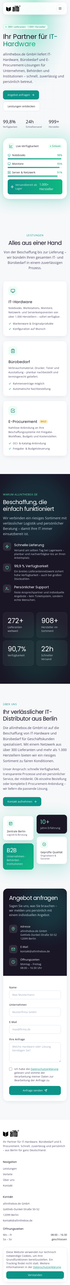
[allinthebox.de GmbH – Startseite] (13, 8)
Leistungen (10, 1168)
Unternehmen (18, 1005)
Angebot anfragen (21, 95)
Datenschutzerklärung (44, 1069)
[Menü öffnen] (60, 8)
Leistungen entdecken (21, 106)
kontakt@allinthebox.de (35, 952)
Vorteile (8, 1174)
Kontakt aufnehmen (22, 802)
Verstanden (35, 1275)
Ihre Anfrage (17, 1040)
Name (13, 988)
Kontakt (8, 1185)
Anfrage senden (35, 1091)
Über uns (9, 1180)
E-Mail (13, 1022)
